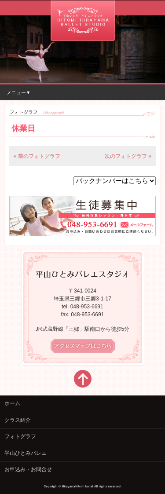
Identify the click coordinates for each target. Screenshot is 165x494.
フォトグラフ (20, 436)
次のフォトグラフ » (128, 156)
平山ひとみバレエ (25, 453)
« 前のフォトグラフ (37, 156)
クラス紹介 (17, 420)
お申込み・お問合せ (28, 469)
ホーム (12, 403)
